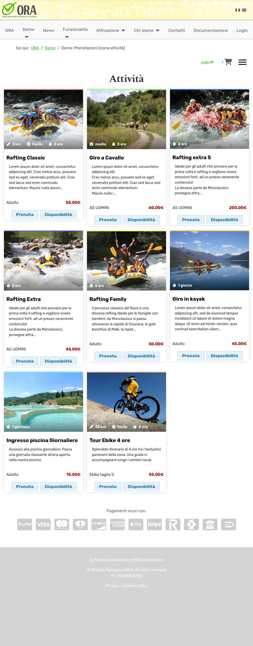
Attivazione (107, 30)
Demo (28, 29)
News (48, 30)
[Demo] (25, 37)
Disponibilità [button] (58, 214)
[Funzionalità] (66, 37)
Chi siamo (144, 30)
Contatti (177, 30)
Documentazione (211, 30)
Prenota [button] (25, 214)
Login (242, 30)
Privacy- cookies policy (126, 585)
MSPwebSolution (147, 560)
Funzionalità (75, 29)
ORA (9, 30)
